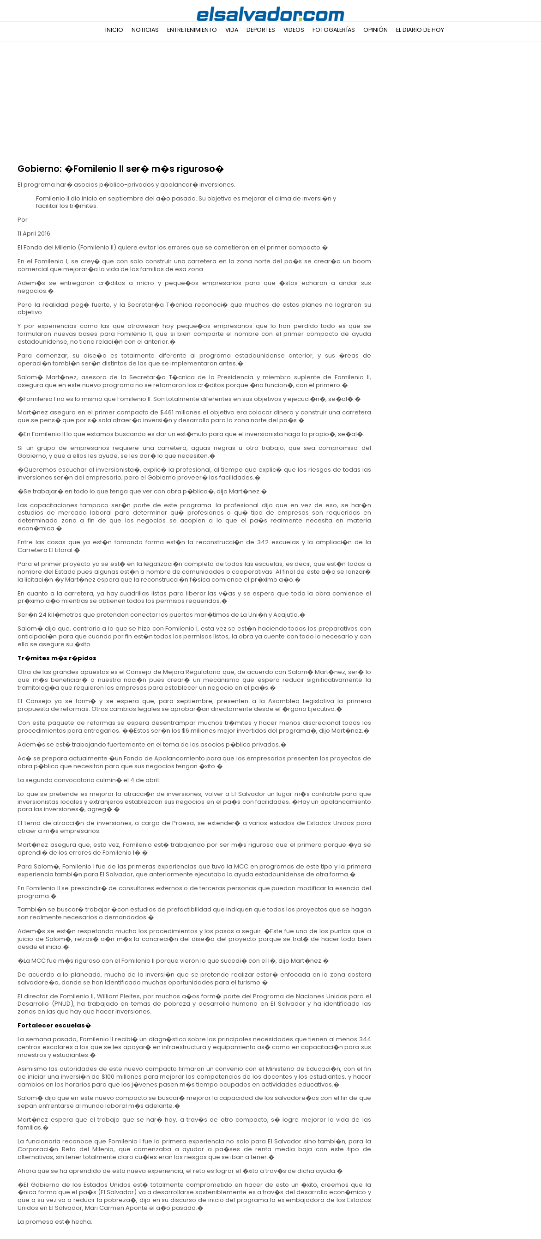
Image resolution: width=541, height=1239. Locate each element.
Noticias (145, 30)
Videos (293, 30)
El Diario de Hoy (420, 30)
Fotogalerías (334, 30)
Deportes (260, 30)
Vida (231, 30)
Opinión (375, 30)
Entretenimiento (192, 30)
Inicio (114, 30)
